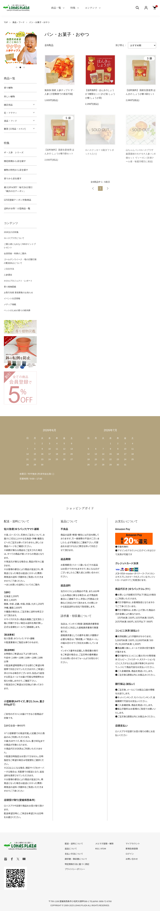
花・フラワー (10, 112)
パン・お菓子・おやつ (39, 22)
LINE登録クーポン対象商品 (17, 199)
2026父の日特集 (11, 232)
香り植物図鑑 (10, 287)
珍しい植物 (9, 96)
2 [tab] (20, 67)
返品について (71, 848)
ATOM (103, 848)
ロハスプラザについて (14, 238)
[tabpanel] (20, 47)
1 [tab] (16, 67)
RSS (97, 848)
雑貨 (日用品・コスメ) (15, 128)
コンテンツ (91, 8)
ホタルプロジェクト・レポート (18, 281)
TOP (6, 22)
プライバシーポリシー (75, 869)
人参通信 (8, 275)
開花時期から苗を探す (15, 161)
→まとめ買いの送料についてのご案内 (22, 584)
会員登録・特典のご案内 (15, 253)
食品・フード (18, 22)
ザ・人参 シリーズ (13, 152)
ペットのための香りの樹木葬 (17, 310)
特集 (72, 8)
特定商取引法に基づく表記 (77, 864)
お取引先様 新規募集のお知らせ (18, 292)
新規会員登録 (132, 848)
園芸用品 (8, 104)
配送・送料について (74, 843)
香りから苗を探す (12, 178)
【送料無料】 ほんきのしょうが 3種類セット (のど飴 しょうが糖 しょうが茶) (100, 94)
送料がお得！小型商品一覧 (17, 208)
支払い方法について (74, 853)
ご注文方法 (9, 269)
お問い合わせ (132, 858)
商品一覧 (56, 8)
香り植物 (8, 87)
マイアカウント (133, 843)
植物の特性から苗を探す (16, 169)
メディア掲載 (10, 304)
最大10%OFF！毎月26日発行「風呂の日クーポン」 (18, 189)
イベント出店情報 (12, 298)
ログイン (130, 853)
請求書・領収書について (76, 858)
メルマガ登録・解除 (104, 843)
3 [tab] (24, 67)
